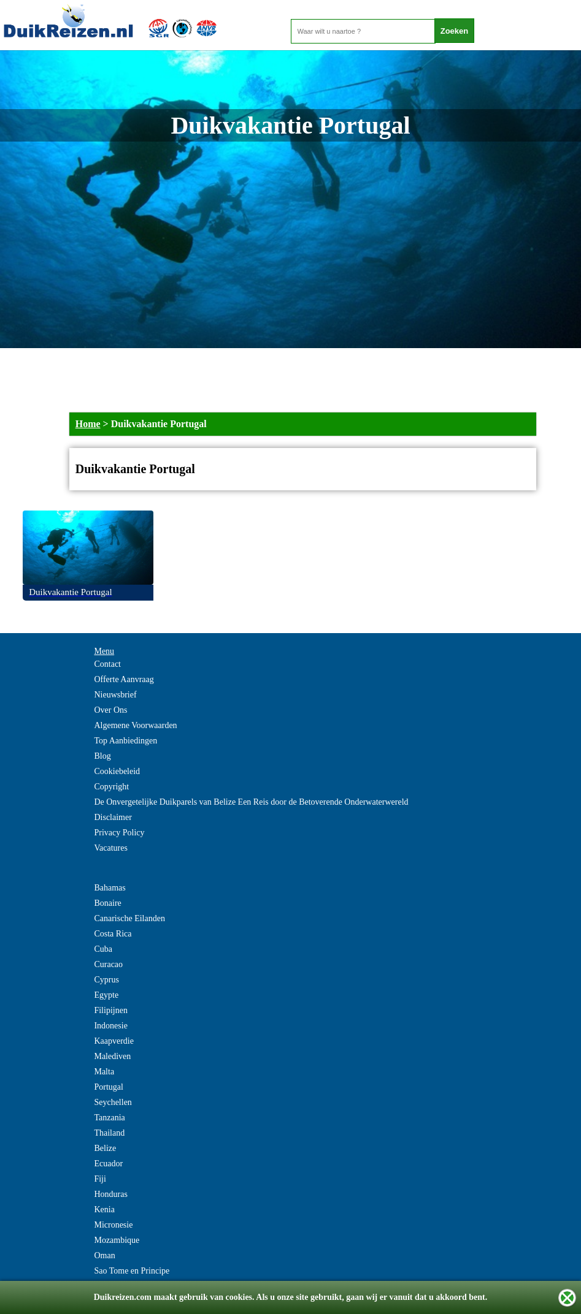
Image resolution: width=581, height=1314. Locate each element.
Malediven (112, 1056)
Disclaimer (112, 817)
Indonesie (110, 1025)
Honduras (110, 1194)
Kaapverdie (114, 1041)
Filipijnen (110, 1010)
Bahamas (109, 887)
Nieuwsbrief (115, 694)
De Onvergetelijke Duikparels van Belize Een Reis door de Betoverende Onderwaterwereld (251, 802)
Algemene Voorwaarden (135, 725)
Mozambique (116, 1240)
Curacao (108, 964)
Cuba (103, 949)
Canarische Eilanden (129, 918)
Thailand (109, 1132)
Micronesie (113, 1224)
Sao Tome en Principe (131, 1270)
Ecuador (108, 1163)
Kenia (104, 1209)
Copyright (111, 786)
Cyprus (106, 979)
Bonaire (107, 903)
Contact (107, 664)
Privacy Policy (119, 832)
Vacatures (110, 848)
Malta (104, 1071)
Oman (104, 1255)
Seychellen (112, 1102)
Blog (102, 756)
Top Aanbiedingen (125, 740)
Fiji (100, 1178)
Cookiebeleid (117, 771)
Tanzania (109, 1117)
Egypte (106, 995)
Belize (105, 1148)
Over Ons (110, 710)
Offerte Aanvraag (123, 679)
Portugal (108, 1087)
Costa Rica (112, 933)
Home (88, 424)
